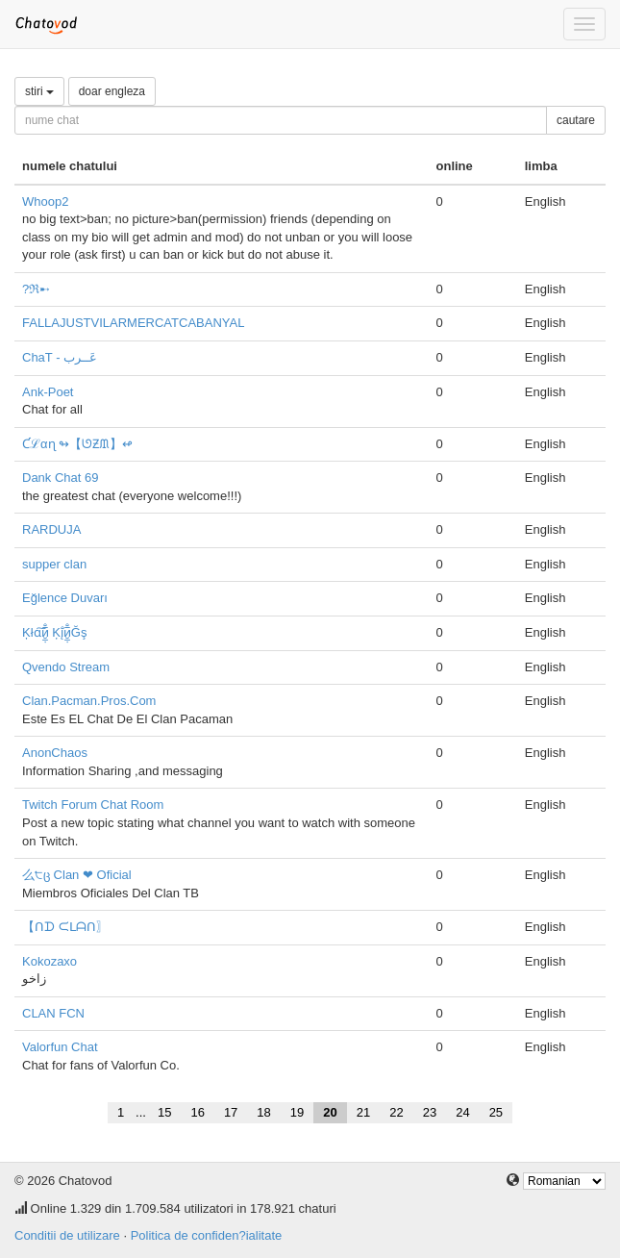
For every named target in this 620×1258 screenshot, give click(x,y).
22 (396, 1112)
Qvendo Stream (66, 667)
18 (263, 1112)
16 (197, 1112)
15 (164, 1112)
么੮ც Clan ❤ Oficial (77, 875)
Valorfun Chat (60, 1047)
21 (363, 1112)
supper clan (54, 564)
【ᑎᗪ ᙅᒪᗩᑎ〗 (65, 926)
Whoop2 (45, 201)
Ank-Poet (47, 392)
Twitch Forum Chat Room (92, 804)
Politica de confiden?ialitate (207, 1235)
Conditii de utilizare (67, 1235)
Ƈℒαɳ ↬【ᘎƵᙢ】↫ (77, 444)
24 (462, 1112)
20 (329, 1112)
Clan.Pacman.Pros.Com (89, 700)
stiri (39, 91)
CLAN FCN (53, 1013)
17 (230, 1112)
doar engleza (112, 91)
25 (496, 1112)
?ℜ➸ (36, 289)
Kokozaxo (49, 961)
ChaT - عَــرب (59, 357)
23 (429, 1112)
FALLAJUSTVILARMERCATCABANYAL (133, 322)
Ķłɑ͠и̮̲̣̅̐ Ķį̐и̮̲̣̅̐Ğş (54, 632)
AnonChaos (54, 752)
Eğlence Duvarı (65, 598)
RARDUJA (51, 529)
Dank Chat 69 (60, 477)
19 (297, 1112)
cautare (576, 120)
